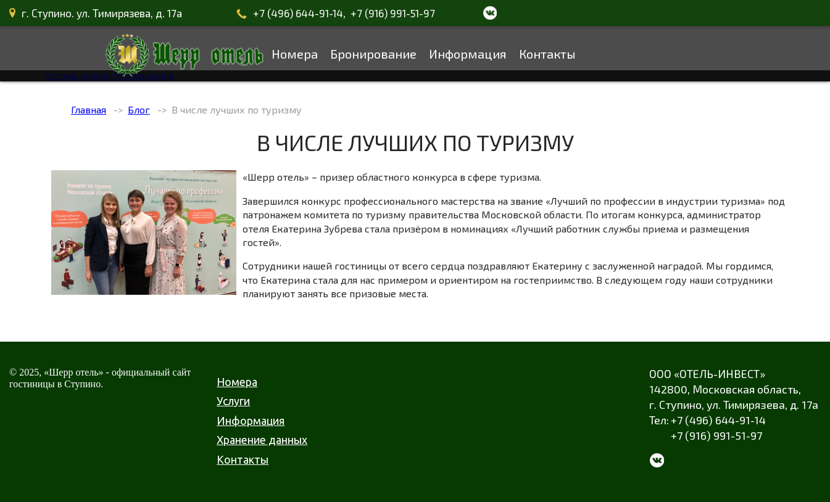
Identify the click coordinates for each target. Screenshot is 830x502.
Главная (88, 109)
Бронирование (373, 53)
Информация (468, 53)
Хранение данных (262, 440)
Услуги (233, 401)
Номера (295, 53)
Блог (139, 109)
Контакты (547, 53)
